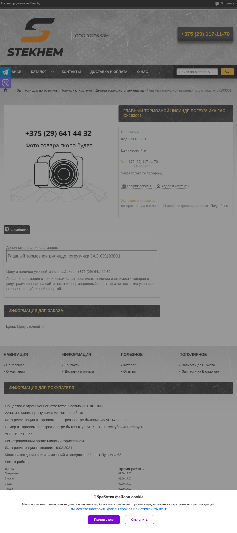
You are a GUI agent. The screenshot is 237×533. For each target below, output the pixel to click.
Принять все (104, 519)
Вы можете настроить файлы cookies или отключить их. (117, 509)
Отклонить (139, 519)
